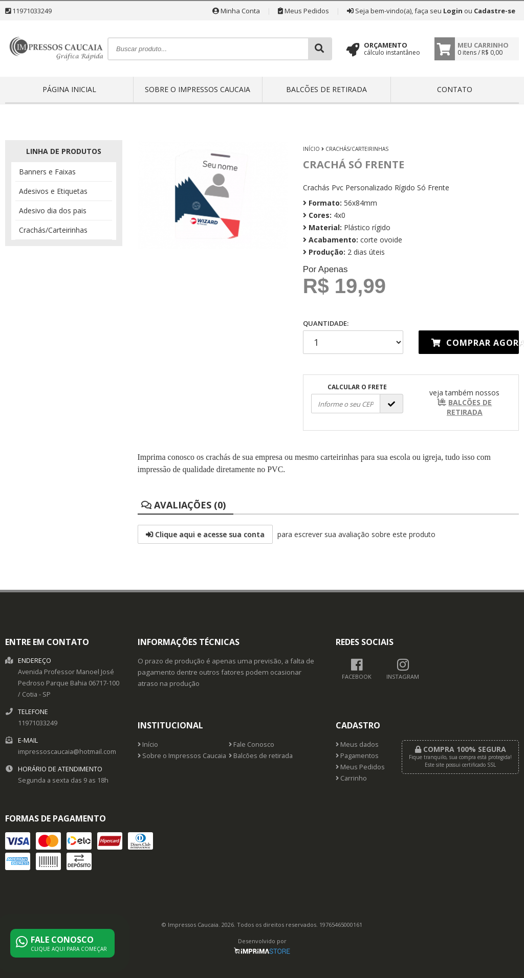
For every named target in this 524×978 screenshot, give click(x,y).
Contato (454, 89)
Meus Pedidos (303, 10)
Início (311, 148)
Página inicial (69, 89)
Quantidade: (353, 336)
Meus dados (357, 744)
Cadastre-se (494, 10)
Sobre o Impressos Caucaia (197, 89)
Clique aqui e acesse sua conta (205, 534)
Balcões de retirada (326, 89)
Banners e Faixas (47, 171)
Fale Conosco (251, 744)
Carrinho (351, 778)
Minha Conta (236, 10)
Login (453, 10)
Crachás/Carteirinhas (53, 230)
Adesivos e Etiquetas (53, 191)
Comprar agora (475, 342)
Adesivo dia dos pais (52, 210)
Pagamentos (357, 755)
